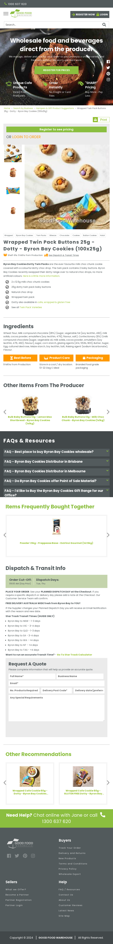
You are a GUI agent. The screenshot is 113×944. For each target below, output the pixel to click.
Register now (85, 14)
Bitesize (53, 235)
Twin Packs (41, 235)
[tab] (56, 452)
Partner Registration (19, 900)
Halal (102, 235)
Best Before (20, 358)
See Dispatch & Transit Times (64, 255)
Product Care (56, 358)
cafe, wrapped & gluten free (54, 302)
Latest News (66, 910)
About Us (64, 900)
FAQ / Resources (69, 889)
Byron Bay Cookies (24, 235)
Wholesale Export (70, 874)
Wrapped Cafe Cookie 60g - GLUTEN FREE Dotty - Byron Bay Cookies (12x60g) (83, 792)
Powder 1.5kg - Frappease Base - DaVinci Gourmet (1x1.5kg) (56, 543)
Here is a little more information (41, 276)
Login (104, 14)
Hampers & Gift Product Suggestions (55, 108)
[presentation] (31, 728)
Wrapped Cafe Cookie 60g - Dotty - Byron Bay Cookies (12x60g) (30, 792)
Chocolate (64, 235)
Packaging (92, 358)
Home (7, 108)
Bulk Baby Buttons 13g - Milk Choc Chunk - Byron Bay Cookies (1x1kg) (83, 418)
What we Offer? (16, 889)
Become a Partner (17, 894)
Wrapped (8, 235)
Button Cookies (90, 235)
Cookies (76, 235)
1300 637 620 (15, 4)
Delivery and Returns (72, 853)
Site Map (64, 915)
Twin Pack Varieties (31, 307)
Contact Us (66, 894)
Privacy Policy (68, 868)
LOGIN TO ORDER (26, 137)
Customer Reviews (71, 905)
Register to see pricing (56, 129)
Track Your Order (70, 847)
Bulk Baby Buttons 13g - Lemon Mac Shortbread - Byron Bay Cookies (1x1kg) (30, 420)
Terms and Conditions (73, 863)
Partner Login (14, 905)
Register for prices (56, 71)
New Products (67, 858)
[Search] (56, 24)
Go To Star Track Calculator (74, 654)
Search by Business (23, 108)
